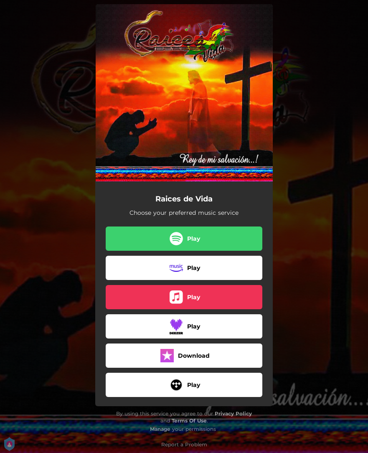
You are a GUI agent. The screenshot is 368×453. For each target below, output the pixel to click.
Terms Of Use (189, 420)
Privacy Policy (233, 413)
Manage (160, 429)
